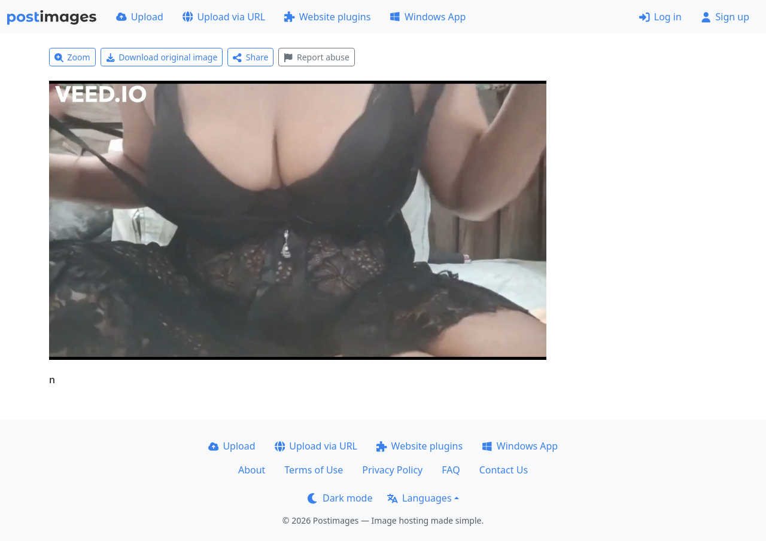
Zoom (72, 57)
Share (250, 57)
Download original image (162, 57)
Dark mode (340, 498)
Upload (139, 16)
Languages (419, 498)
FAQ (451, 469)
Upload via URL (224, 16)
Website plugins (327, 16)
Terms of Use (313, 469)
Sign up (725, 16)
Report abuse (316, 57)
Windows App (428, 16)
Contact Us (503, 469)
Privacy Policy (392, 469)
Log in (660, 16)
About (251, 469)
